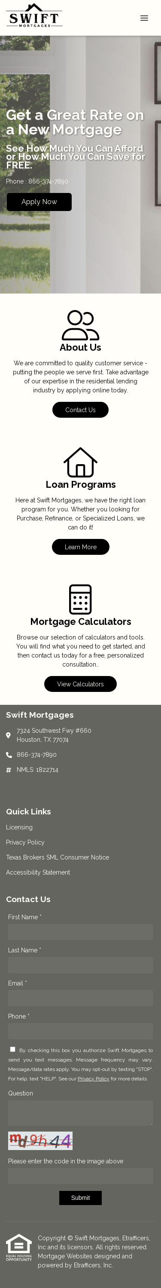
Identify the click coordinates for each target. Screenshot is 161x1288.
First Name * (25, 917)
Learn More (81, 547)
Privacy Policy (93, 1079)
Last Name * (24, 950)
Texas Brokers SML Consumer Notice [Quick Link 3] (57, 857)
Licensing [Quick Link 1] (19, 827)
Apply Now (39, 202)
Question (20, 1093)
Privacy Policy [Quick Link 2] (25, 842)
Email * (17, 983)
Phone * (19, 1016)
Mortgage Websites (66, 1256)
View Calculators (80, 684)
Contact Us (80, 410)
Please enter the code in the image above (65, 1161)
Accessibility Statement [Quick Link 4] (38, 872)
